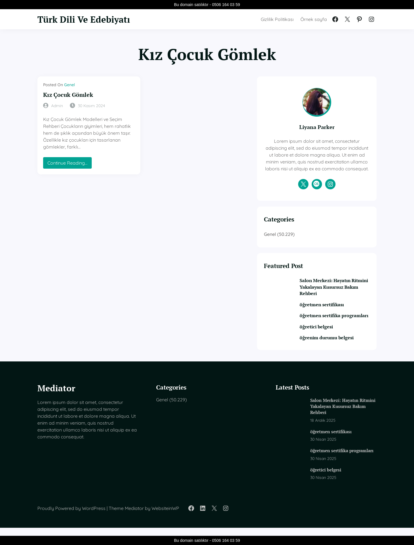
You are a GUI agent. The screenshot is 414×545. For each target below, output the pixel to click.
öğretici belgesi (328, 341)
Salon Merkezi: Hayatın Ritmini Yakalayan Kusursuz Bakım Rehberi (339, 294)
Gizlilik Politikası (277, 19)
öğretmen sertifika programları (331, 326)
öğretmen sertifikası (333, 312)
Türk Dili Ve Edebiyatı (87, 19)
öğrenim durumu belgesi (339, 351)
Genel (69, 84)
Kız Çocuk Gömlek (69, 95)
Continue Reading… (69, 157)
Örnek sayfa (313, 19)
